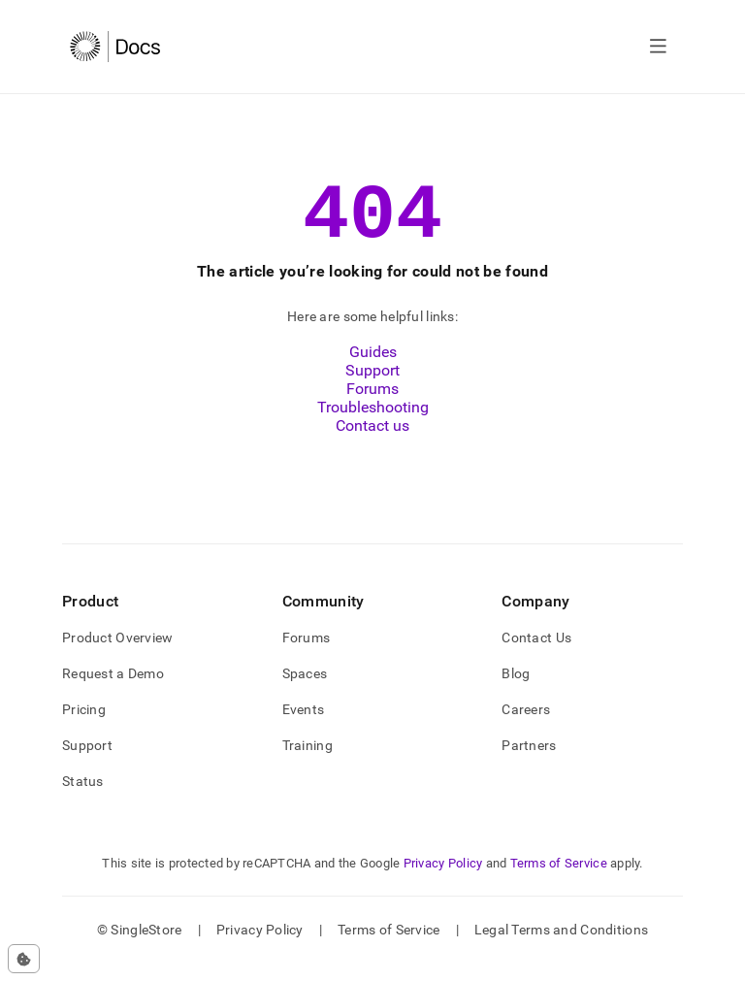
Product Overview (117, 655)
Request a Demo (113, 691)
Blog (516, 691)
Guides (373, 369)
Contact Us (536, 655)
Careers (526, 727)
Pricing (84, 727)
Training (307, 762)
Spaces (305, 691)
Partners (529, 762)
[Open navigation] (658, 46)
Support (372, 387)
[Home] (115, 46)
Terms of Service (558, 880)
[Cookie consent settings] (24, 958)
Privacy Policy (443, 880)
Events (303, 727)
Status (83, 798)
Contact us (372, 443)
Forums (372, 406)
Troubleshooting (373, 424)
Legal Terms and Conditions (561, 947)
